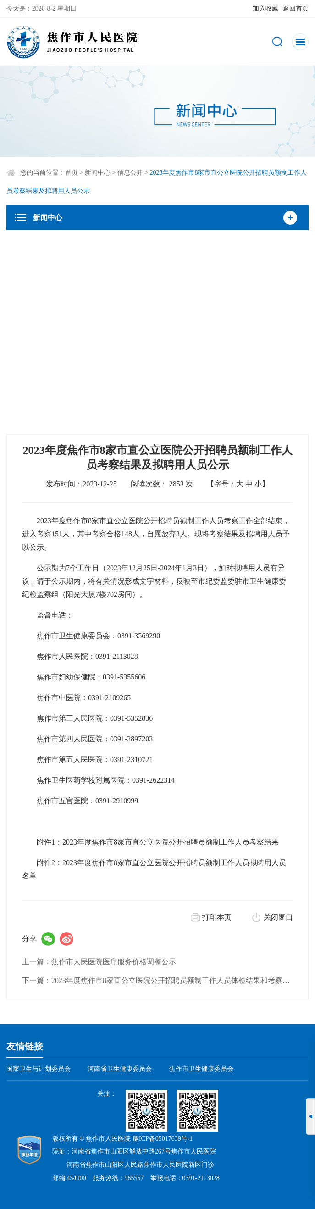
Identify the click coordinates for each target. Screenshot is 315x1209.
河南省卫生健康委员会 (120, 1068)
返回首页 (296, 8)
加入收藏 (265, 8)
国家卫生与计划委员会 (38, 1068)
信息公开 (130, 172)
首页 (71, 172)
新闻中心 (98, 172)
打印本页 (217, 917)
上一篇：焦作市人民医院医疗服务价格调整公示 (99, 962)
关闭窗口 (278, 917)
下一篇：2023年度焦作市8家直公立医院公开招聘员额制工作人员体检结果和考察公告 (159, 980)
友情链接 (24, 1046)
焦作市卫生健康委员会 (201, 1068)
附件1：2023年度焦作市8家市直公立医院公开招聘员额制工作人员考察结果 (158, 842)
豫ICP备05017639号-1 (163, 1138)
